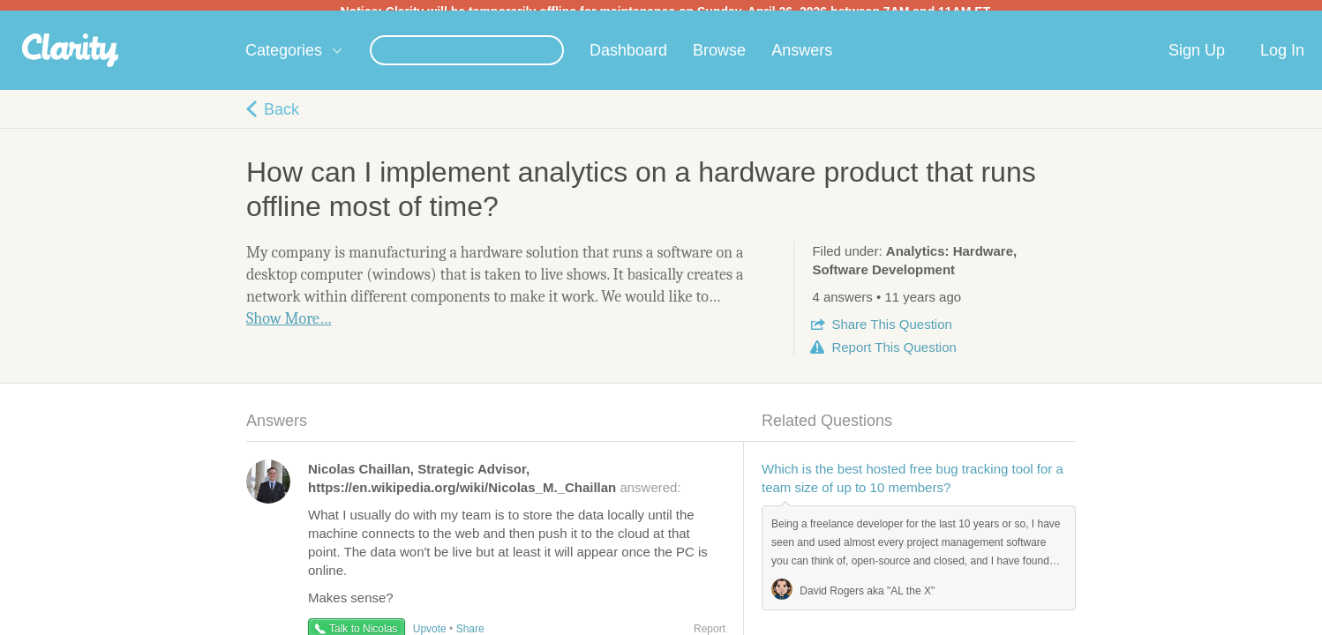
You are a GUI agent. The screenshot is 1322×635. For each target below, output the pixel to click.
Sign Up (1196, 61)
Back (281, 120)
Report (893, 357)
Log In (1282, 61)
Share (891, 334)
